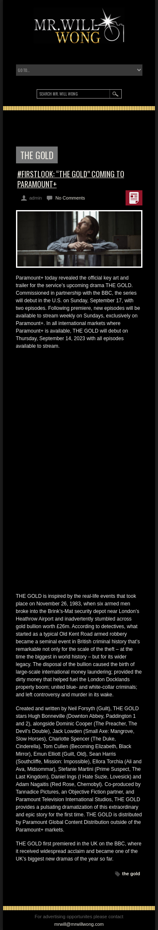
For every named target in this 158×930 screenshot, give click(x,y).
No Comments (70, 197)
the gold (131, 873)
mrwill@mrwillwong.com (79, 924)
